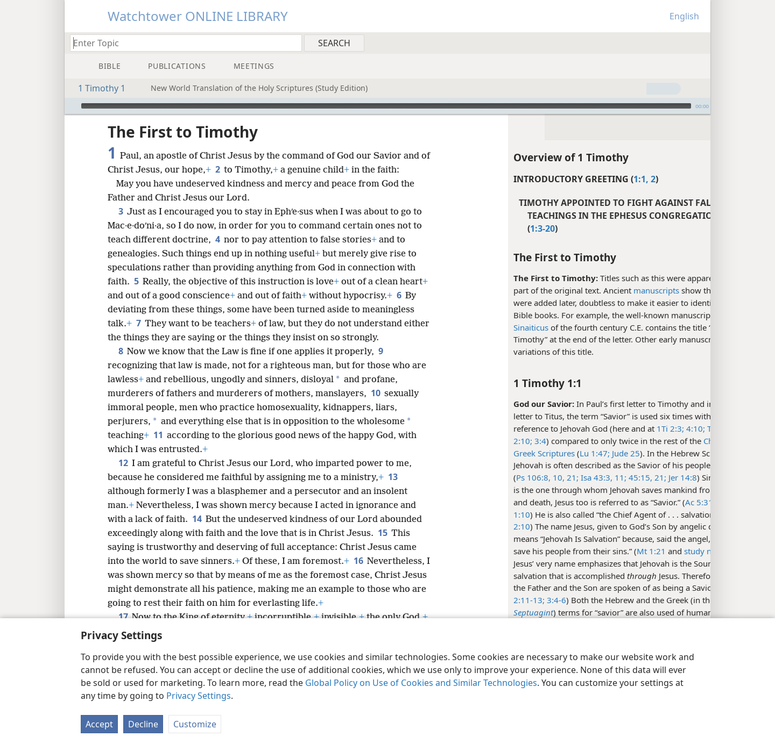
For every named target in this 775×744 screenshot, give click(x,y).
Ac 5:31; (660, 502)
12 (123, 477)
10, (518, 477)
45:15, (599, 477)
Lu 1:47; (555, 453)
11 (158, 449)
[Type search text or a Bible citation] (180, 43)
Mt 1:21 (611, 551)
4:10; (654, 428)
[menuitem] (698, 42)
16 (358, 575)
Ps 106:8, (493, 477)
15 (382, 547)
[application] (387, 106)
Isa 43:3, (556, 477)
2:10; (483, 440)
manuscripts (616, 290)
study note (664, 551)
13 (392, 491)
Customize (194, 724)
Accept (99, 724)
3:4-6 (515, 600)
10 (375, 407)
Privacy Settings (198, 696)
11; (580, 477)
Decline (143, 724)
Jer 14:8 (641, 477)
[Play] (71, 106)
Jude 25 (585, 453)
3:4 (499, 440)
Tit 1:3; (679, 428)
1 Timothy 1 (96, 88)
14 (196, 533)
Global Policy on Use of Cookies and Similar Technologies (421, 683)
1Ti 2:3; (630, 428)
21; (532, 477)
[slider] (386, 106)
